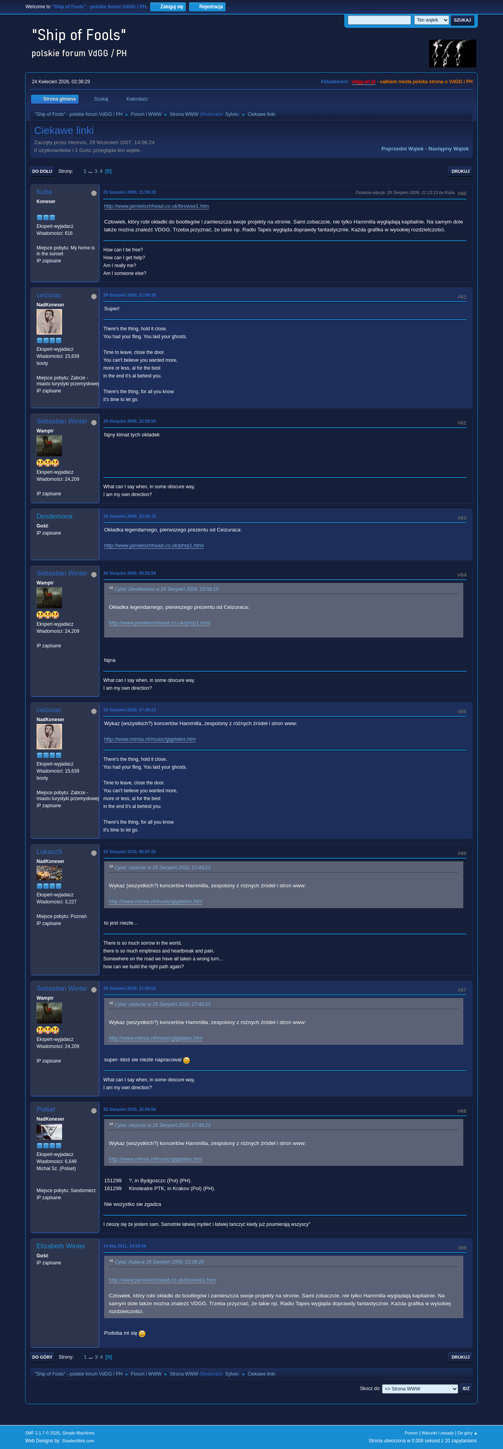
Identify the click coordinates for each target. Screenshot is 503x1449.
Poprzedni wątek (403, 149)
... (91, 171)
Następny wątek (448, 149)
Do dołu (42, 171)
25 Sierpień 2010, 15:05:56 (129, 1109)
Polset (46, 1109)
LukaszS (49, 851)
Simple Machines (78, 1433)
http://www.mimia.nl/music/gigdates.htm (150, 739)
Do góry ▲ (468, 1433)
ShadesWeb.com (78, 1440)
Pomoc (411, 1433)
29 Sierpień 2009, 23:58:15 (129, 516)
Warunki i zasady (438, 1433)
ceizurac (49, 295)
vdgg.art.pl (364, 81)
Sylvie (231, 114)
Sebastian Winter (62, 421)
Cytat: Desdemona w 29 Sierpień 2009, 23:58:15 (166, 589)
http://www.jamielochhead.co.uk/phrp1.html (154, 545)
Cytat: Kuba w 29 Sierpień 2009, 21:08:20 (159, 1262)
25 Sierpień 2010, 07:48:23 (129, 709)
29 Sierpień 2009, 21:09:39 (129, 295)
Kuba (44, 192)
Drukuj (461, 171)
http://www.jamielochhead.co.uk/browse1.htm (156, 206)
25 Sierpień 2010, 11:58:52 (129, 988)
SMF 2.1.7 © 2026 (42, 1433)
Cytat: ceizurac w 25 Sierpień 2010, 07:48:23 (162, 867)
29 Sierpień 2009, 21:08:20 (129, 192)
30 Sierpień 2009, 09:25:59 (129, 573)
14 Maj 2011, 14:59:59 (124, 1246)
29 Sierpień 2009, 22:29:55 (129, 421)
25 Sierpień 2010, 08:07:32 (129, 851)
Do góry (42, 1357)
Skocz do (369, 1388)
